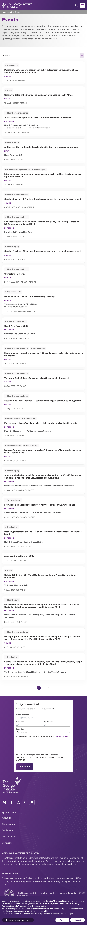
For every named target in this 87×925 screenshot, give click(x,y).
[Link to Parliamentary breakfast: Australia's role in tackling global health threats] (43, 427)
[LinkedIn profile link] (25, 802)
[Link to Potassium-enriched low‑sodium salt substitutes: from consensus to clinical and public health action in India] (43, 72)
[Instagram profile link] (18, 802)
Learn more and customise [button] (18, 920)
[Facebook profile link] (11, 802)
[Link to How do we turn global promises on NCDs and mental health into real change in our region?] (43, 355)
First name (21, 722)
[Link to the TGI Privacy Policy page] (62, 736)
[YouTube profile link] (32, 802)
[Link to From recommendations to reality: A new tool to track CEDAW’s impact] (43, 508)
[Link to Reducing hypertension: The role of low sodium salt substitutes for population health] (43, 536)
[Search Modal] (76, 5)
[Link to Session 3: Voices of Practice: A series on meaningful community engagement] (43, 201)
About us (6, 818)
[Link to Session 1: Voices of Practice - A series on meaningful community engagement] (43, 402)
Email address (22, 715)
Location (20, 729)
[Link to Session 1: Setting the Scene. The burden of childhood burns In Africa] (43, 96)
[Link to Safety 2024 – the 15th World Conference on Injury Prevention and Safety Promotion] (43, 580)
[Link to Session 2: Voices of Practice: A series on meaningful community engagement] (43, 253)
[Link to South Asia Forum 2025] (43, 329)
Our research (8, 824)
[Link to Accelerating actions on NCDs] (43, 558)
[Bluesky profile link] (4, 802)
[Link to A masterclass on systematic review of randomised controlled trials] (43, 122)
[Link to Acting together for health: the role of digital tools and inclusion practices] (43, 151)
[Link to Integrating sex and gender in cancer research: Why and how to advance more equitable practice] (43, 177)
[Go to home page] (17, 5)
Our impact (7, 830)
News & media (7, 12)
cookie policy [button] (40, 906)
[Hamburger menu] (82, 5)
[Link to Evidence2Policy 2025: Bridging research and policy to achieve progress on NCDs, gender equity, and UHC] (43, 226)
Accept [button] (78, 920)
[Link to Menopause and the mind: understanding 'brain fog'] (43, 301)
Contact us (7, 843)
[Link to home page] (12, 785)
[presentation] (36, 745)
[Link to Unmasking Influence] (43, 275)
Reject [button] (62, 920)
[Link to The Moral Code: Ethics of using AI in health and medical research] (43, 380)
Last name (48, 722)
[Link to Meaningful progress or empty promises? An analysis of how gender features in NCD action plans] (43, 453)
